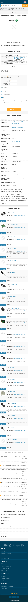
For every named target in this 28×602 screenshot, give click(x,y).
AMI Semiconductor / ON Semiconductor (19, 58)
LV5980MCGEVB (14, 224)
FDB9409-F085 (13, 284)
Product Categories (6, 553)
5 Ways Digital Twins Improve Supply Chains (11, 478)
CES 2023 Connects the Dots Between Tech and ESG (13, 456)
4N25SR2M (12, 391)
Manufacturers (7, 8)
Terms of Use (5, 568)
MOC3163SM (13, 296)
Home (1, 8)
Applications (5, 558)
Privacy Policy (5, 570)
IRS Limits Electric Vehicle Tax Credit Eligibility (12, 495)
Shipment (4, 563)
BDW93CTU (13, 379)
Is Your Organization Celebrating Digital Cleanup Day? (13, 465)
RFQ (4, 221)
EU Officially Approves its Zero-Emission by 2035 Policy (14, 499)
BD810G (12, 367)
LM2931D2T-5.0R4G (15, 356)
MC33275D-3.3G (14, 248)
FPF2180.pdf (17, 141)
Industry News (5, 578)
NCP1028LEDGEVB (15, 320)
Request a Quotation (7, 586)
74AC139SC (13, 344)
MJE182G (12, 272)
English (25, 2)
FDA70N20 (12, 415)
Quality (3, 576)
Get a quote (17, 71)
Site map (4, 580)
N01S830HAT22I (14, 260)
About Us (4, 551)
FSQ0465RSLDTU (14, 308)
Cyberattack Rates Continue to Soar (9, 491)
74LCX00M (12, 236)
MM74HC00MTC (14, 332)
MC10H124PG (13, 439)
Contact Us (4, 591)
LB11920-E (12, 212)
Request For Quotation (11, 76)
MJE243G (12, 427)
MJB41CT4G (13, 403)
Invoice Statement (6, 566)
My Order (4, 588)
